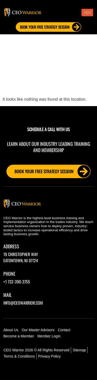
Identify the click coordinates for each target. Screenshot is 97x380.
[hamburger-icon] (87, 12)
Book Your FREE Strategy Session (50, 26)
